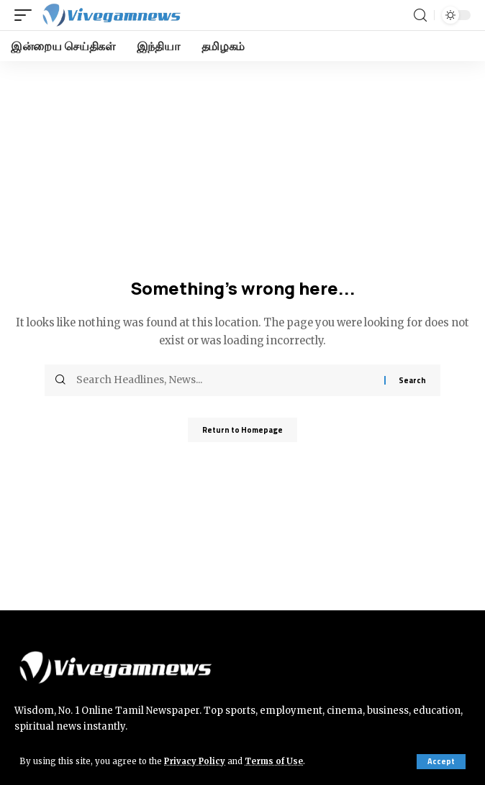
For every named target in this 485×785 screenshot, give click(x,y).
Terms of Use (274, 761)
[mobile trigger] (26, 15)
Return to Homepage (242, 430)
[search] (420, 15)
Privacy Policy (194, 761)
